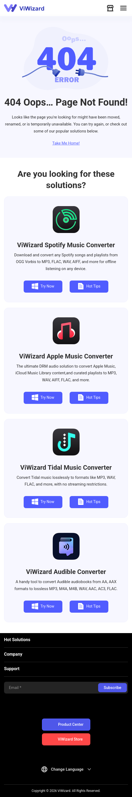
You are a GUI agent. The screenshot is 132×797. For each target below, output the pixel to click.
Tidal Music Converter (66, 467)
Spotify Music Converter (66, 245)
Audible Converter (66, 572)
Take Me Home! (66, 143)
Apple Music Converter (66, 356)
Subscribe (112, 687)
